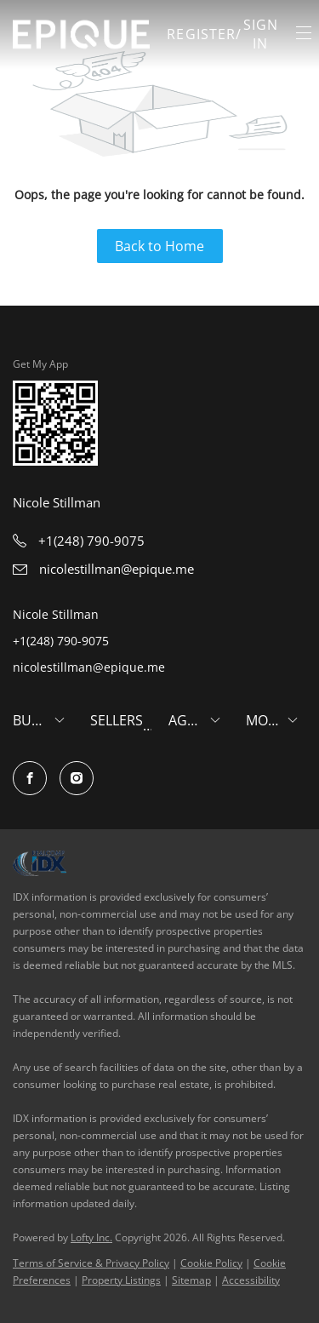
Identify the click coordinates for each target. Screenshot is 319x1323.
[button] (81, 34)
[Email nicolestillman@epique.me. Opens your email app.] (103, 568)
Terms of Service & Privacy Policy (91, 1263)
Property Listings (121, 1280)
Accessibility (251, 1280)
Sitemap (191, 1280)
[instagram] (77, 778)
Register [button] (201, 34)
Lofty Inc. (91, 1237)
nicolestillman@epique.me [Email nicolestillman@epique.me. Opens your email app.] (89, 667)
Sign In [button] (260, 34)
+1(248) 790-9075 (61, 641)
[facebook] (30, 778)
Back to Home (159, 246)
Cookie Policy (211, 1263)
